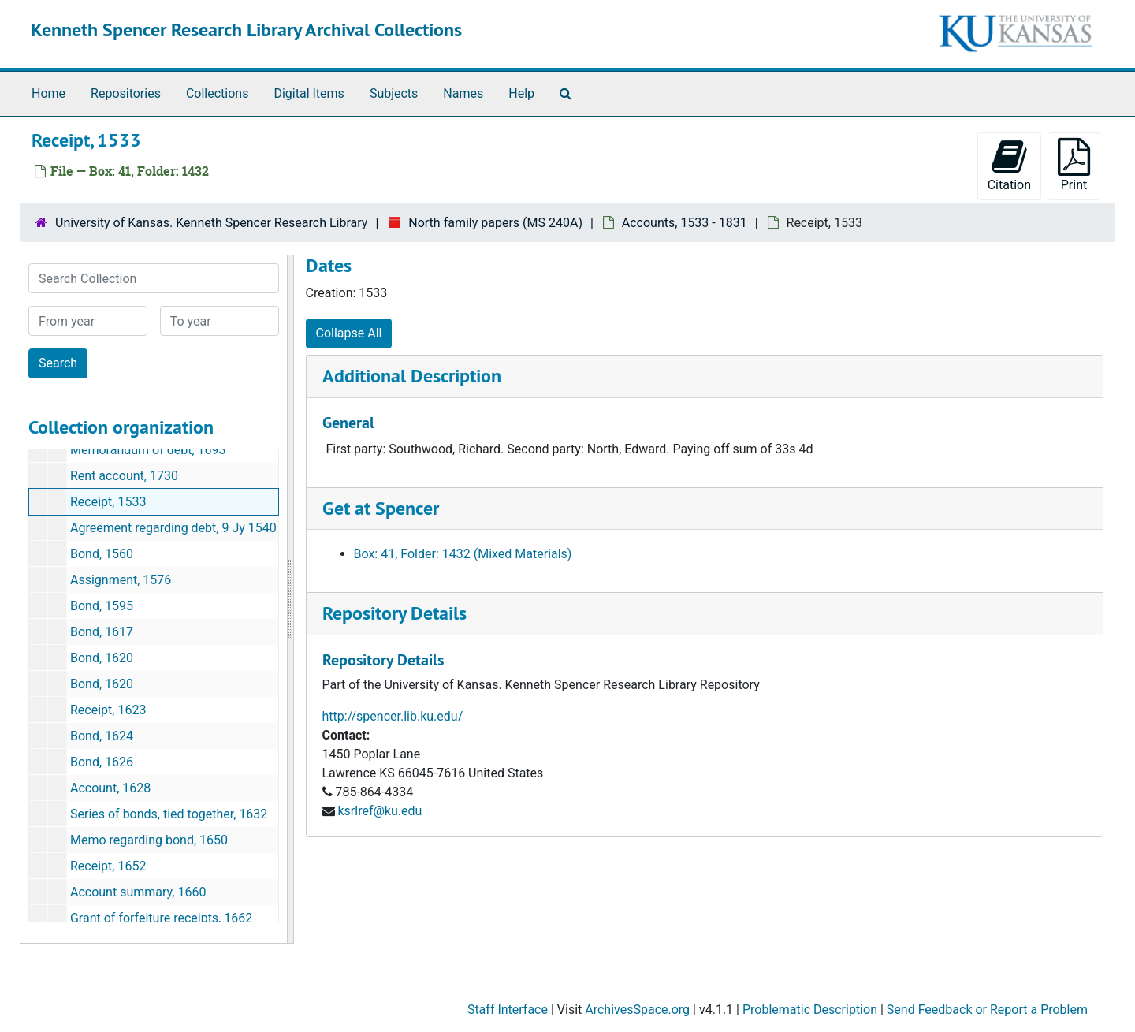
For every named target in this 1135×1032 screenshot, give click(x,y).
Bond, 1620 (101, 657)
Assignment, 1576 (120, 579)
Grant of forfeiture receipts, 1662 (161, 918)
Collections (217, 93)
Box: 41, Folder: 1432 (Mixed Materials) (463, 553)
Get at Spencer (380, 508)
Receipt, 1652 (108, 866)
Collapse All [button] (349, 333)
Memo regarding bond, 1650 (149, 840)
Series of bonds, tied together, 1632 (168, 814)
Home (48, 93)
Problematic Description (809, 1009)
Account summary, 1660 (138, 892)
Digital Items (309, 93)
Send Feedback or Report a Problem (987, 1009)
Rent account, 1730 (124, 475)
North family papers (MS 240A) (495, 222)
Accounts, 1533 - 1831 (684, 222)
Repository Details (394, 613)
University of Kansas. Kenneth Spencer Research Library (211, 222)
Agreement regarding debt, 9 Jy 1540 (173, 527)
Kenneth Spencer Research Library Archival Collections (246, 29)
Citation (1009, 165)
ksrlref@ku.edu (379, 810)
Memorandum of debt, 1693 (148, 449)
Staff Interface (507, 1009)
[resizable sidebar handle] (290, 599)
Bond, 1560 (101, 553)
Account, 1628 (110, 788)
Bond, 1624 (101, 735)
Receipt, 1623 (108, 709)
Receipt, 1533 (108, 501)
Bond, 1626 (101, 761)
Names (463, 93)
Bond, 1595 (101, 605)
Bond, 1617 (101, 631)
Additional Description (411, 375)
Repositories (126, 93)
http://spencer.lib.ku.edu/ (392, 716)
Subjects (394, 93)
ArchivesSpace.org (637, 1009)
